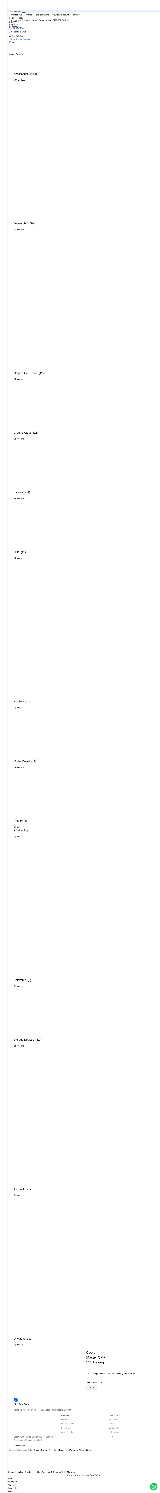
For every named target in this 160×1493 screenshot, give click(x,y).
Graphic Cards (66, 1432)
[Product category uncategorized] (84, 684)
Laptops (64, 1419)
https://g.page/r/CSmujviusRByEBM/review (56, 1472)
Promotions (113, 1419)
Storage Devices (67, 1424)
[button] (154, 1487)
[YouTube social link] (90, 1475)
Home (17, 20)
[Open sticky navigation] (15, 11)
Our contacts (114, 1428)
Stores (111, 1424)
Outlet (111, 1436)
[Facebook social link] (72, 1475)
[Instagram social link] (81, 1475)
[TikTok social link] (97, 1475)
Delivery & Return (115, 1432)
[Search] (83, 12)
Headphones (66, 1428)
